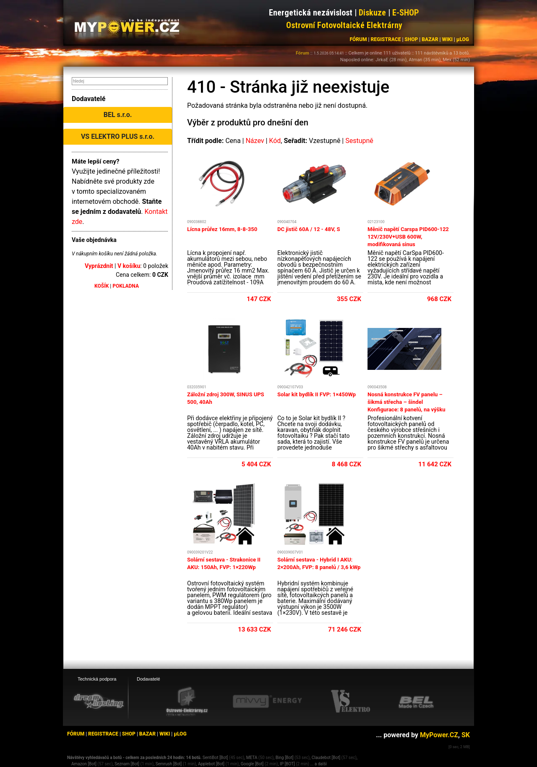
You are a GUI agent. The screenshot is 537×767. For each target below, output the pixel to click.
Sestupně (359, 141)
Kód (275, 141)
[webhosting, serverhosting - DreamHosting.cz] (98, 701)
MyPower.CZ (439, 735)
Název (254, 141)
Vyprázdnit (99, 266)
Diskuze (372, 13)
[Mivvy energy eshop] (267, 701)
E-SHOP (405, 13)
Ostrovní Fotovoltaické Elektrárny (344, 25)
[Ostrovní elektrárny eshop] (187, 702)
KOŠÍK (101, 286)
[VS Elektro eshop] (350, 702)
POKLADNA (125, 286)
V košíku (128, 266)
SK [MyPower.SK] (465, 735)
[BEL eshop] (416, 702)
